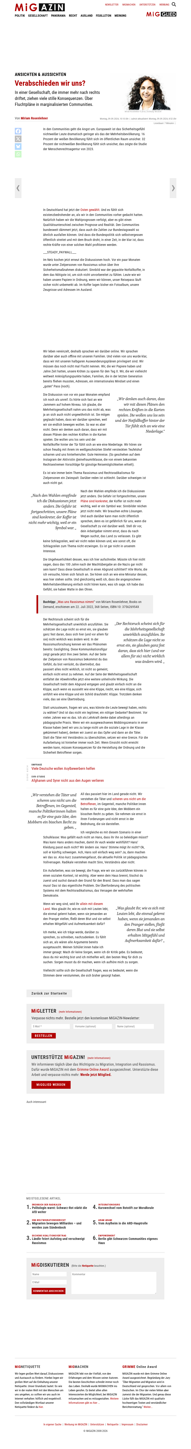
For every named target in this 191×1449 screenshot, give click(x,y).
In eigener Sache (52, 1424)
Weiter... (148, 1407)
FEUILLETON (103, 15)
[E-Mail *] (50, 1026)
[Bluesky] (18, 146)
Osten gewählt (89, 210)
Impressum (127, 1424)
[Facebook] (18, 131)
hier (41, 1407)
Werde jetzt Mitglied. (95, 1075)
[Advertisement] (95, 44)
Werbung (164, 4)
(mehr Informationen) (70, 1011)
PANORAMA (58, 15)
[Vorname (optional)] (92, 1026)
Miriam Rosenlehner (34, 118)
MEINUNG (120, 15)
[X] (18, 139)
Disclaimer (142, 1424)
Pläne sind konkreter (94, 501)
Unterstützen (147, 4)
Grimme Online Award (93, 1069)
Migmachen (128, 4)
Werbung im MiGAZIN (75, 1424)
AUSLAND (87, 15)
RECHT (73, 15)
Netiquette (88, 1265)
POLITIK (20, 15)
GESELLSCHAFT (38, 15)
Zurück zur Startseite (49, 993)
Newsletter (111, 4)
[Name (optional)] (135, 1026)
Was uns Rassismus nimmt (76, 602)
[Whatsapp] (18, 154)
